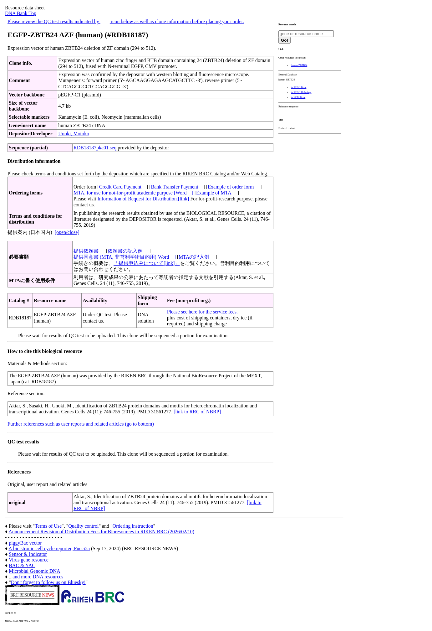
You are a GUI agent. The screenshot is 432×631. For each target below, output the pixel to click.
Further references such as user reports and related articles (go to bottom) (81, 424)
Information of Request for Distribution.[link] (143, 198)
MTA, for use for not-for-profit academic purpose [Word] (133, 192)
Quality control (83, 526)
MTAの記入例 (195, 257)
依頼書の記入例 (126, 251)
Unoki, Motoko (73, 133)
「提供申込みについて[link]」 (147, 263)
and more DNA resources (38, 576)
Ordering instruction (133, 526)
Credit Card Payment (120, 186)
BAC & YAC (22, 565)
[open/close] (67, 232)
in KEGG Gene (298, 87)
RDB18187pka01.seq (95, 147)
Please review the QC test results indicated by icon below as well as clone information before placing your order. (126, 21)
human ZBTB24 (299, 65)
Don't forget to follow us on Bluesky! (48, 582)
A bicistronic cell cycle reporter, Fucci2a (49, 548)
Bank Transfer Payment (174, 186)
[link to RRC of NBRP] (197, 411)
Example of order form (231, 186)
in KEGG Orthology (301, 92)
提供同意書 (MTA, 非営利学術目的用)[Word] (125, 257)
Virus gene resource (28, 559)
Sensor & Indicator (28, 554)
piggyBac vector (25, 543)
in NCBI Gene (298, 97)
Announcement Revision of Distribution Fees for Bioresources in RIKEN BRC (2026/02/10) (101, 531)
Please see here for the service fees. (202, 311)
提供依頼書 (87, 251)
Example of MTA (214, 192)
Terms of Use (48, 526)
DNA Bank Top (20, 13)
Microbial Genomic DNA (34, 571)
